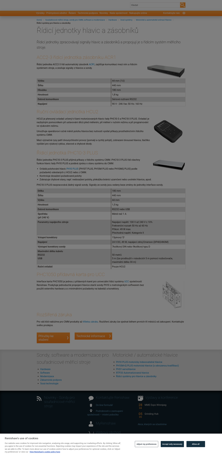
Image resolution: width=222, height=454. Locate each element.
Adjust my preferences (146, 449)
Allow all (196, 449)
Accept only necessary (172, 449)
